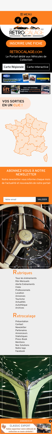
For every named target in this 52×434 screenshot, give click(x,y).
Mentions (20, 342)
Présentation (21, 321)
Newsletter (20, 327)
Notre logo (20, 348)
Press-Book (21, 339)
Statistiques (21, 336)
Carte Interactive (37, 67)
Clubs (18, 287)
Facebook (20, 351)
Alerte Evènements (25, 284)
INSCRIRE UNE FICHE (26, 43)
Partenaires (21, 330)
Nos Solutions (22, 345)
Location (19, 293)
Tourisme (20, 299)
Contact (19, 324)
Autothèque (21, 304)
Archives (19, 307)
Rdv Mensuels (22, 281)
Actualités (20, 301)
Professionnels (22, 290)
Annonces (20, 296)
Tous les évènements (26, 278)
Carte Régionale (14, 67)
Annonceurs (21, 333)
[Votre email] (19, 199)
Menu (26, 14)
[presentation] (26, 190)
